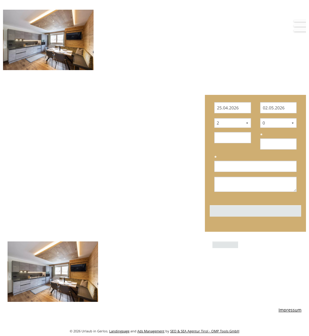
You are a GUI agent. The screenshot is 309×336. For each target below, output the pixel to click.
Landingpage (119, 331)
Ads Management (150, 331)
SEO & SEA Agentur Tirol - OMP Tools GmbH (204, 331)
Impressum (290, 310)
